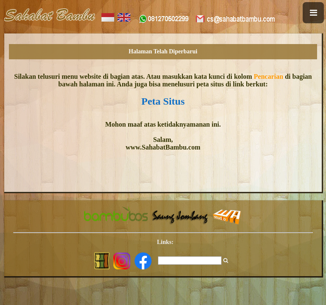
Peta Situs (163, 101)
